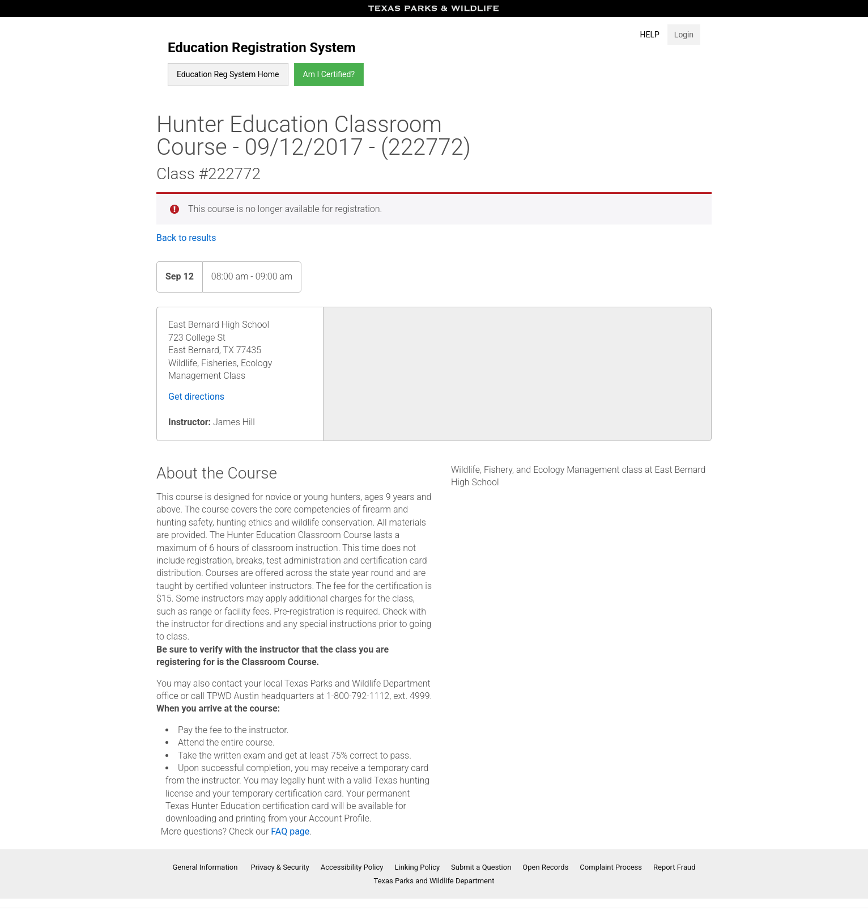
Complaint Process (611, 867)
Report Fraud (674, 867)
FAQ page (290, 831)
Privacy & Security (280, 867)
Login (683, 34)
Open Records (545, 867)
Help (649, 34)
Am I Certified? (329, 74)
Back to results (186, 237)
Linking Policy (417, 867)
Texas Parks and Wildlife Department (434, 881)
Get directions (196, 396)
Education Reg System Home (228, 74)
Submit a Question (481, 867)
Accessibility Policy (352, 867)
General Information (205, 867)
